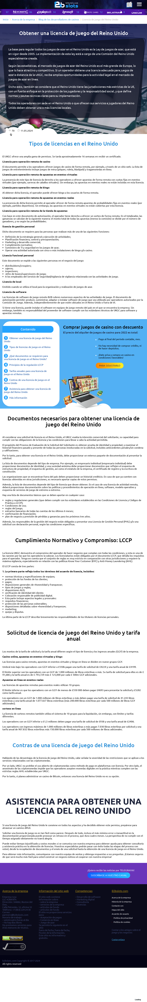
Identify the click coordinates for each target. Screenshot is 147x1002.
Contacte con (117, 906)
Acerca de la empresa (121, 898)
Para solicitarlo (109, 365)
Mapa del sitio (118, 910)
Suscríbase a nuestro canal (109, 875)
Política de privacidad (123, 918)
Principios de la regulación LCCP (26, 364)
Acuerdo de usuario (120, 914)
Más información (18, 397)
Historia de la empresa (122, 902)
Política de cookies (122, 922)
